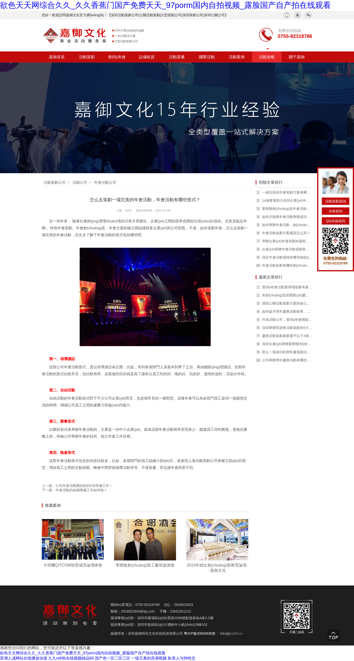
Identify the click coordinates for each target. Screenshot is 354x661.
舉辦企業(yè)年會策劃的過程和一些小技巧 (287, 241)
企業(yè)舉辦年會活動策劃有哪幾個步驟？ (287, 249)
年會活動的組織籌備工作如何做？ (81, 490)
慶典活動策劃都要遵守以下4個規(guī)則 (287, 336)
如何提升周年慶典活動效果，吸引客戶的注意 (287, 311)
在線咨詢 (335, 211)
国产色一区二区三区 (112, 658)
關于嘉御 (297, 57)
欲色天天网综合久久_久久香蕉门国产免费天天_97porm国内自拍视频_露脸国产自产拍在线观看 (165, 5)
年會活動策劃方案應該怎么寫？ (286, 233)
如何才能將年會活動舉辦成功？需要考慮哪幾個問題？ (287, 217)
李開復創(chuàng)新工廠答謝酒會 (145, 565)
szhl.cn (237, 633)
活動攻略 (267, 57)
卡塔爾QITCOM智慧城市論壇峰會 (72, 565)
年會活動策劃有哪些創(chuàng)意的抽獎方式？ (287, 265)
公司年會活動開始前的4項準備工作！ (84, 486)
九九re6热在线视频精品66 (71, 658)
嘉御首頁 (57, 57)
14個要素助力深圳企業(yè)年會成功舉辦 (287, 200)
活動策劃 (87, 57)
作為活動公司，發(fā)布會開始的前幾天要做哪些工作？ (287, 320)
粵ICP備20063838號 (199, 633)
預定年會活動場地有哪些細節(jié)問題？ (287, 257)
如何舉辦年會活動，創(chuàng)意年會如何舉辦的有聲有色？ (287, 225)
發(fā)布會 (117, 57)
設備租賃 (147, 57)
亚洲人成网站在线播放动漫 (23, 658)
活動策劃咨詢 (335, 201)
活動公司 (80, 182)
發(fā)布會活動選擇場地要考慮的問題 (287, 287)
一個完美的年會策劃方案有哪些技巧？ (287, 192)
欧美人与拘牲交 (181, 658)
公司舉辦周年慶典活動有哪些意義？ (287, 360)
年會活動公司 (105, 182)
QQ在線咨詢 (335, 221)
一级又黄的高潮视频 (149, 658)
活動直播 (177, 57)
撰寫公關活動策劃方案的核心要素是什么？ (287, 303)
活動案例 (237, 57)
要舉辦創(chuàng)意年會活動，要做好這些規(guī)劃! (287, 209)
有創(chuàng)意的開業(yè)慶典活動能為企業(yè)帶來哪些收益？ (287, 295)
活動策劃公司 (55, 182)
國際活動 (207, 57)
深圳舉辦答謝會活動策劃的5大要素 (287, 328)
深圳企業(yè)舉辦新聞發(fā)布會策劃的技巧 (287, 344)
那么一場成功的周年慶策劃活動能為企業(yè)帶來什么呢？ (287, 352)
